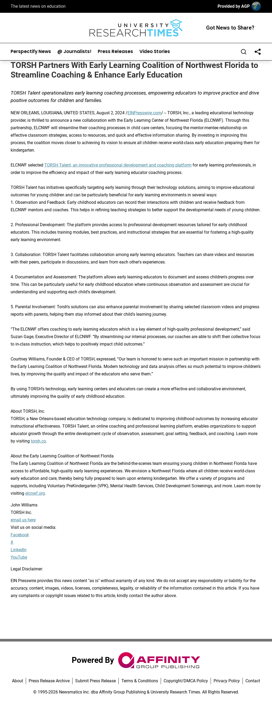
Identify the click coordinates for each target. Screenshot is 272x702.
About (17, 680)
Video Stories (154, 51)
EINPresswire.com (144, 112)
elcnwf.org (35, 493)
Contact (252, 680)
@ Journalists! (74, 51)
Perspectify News (31, 51)
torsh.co (38, 441)
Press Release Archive (49, 680)
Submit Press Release (95, 680)
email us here (23, 519)
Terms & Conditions (139, 680)
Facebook (20, 534)
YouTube (19, 557)
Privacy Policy (227, 680)
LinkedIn (19, 549)
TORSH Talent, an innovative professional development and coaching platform (118, 165)
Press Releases (115, 51)
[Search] (243, 52)
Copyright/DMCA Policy (186, 680)
